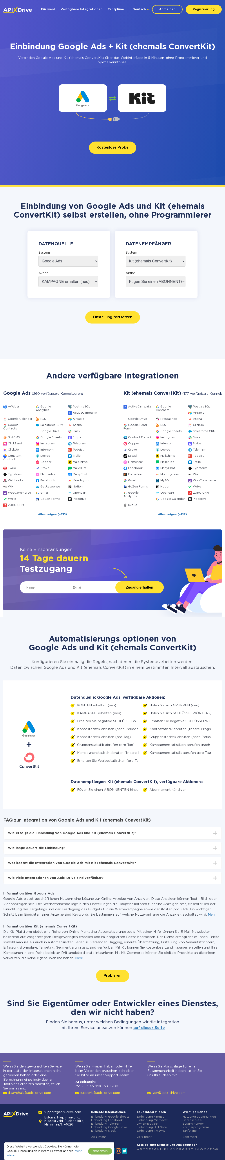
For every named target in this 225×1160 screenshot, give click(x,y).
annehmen (100, 1151)
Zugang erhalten (139, 587)
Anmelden (167, 9)
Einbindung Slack (103, 1131)
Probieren (113, 975)
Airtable (78, 419)
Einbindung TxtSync (151, 1131)
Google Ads (45, 57)
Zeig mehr (98, 1137)
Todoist (78, 450)
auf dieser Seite (149, 1028)
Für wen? (48, 9)
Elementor (47, 474)
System (44, 252)
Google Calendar (20, 419)
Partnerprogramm (196, 1127)
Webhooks (15, 480)
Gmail (44, 493)
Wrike (12, 499)
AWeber (13, 406)
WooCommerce (19, 493)
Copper (45, 462)
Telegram (79, 443)
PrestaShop (168, 419)
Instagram (47, 443)
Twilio (12, 468)
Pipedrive (79, 499)
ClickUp (13, 450)
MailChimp (80, 462)
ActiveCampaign (85, 413)
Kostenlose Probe (113, 147)
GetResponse (50, 486)
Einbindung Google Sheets (110, 1117)
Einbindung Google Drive (109, 1127)
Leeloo (45, 456)
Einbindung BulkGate (152, 1127)
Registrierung (204, 9)
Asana (77, 425)
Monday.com (82, 480)
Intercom (47, 450)
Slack (76, 431)
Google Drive (49, 431)
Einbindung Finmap (151, 1117)
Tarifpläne (116, 9)
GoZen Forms (50, 499)
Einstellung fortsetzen (112, 317)
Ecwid (132, 456)
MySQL (165, 480)
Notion (78, 486)
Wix (10, 486)
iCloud (132, 505)
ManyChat (80, 474)
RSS (43, 419)
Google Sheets (51, 437)
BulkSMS (14, 437)
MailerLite (80, 468)
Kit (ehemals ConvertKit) (84, 57)
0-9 (215, 1149)
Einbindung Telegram (106, 1124)
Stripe (77, 437)
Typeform (15, 474)
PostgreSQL (81, 406)
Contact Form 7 (139, 437)
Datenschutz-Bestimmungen (194, 1122)
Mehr (212, 914)
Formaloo (135, 474)
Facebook (47, 480)
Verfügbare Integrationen (81, 9)
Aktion (43, 273)
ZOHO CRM (16, 505)
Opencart (80, 493)
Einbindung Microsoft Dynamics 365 (152, 1122)
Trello (77, 456)
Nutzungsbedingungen (199, 1117)
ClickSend (15, 443)
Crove (44, 468)
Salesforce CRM (51, 425)
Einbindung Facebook (107, 1120)
